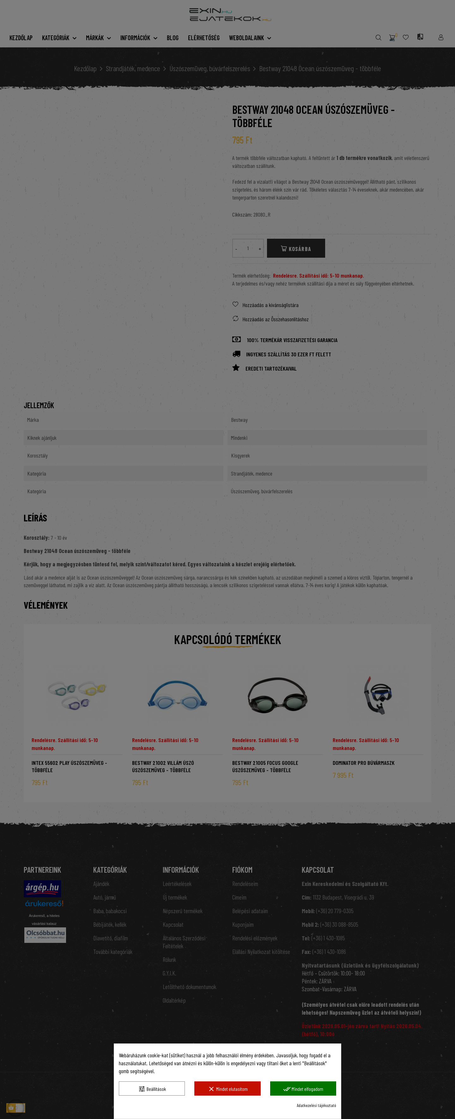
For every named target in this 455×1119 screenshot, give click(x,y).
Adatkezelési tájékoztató (316, 1105)
